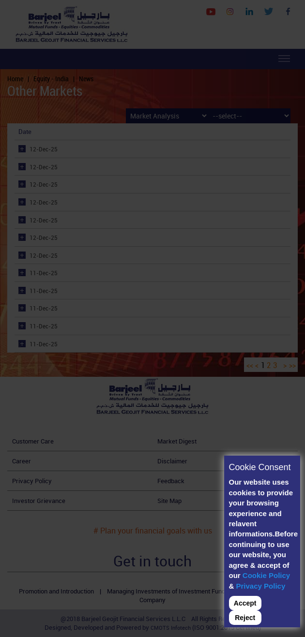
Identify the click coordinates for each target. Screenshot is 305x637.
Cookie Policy (266, 575)
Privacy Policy (261, 586)
